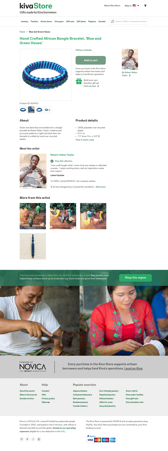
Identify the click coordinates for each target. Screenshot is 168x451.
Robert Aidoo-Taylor (62, 155)
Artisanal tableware (82, 395)
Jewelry (24, 22)
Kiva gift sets (132, 399)
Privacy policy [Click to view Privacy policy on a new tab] (48, 399)
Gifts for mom (106, 402)
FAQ (44, 395)
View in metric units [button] (85, 140)
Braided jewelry (80, 402)
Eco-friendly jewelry (109, 391)
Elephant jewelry (107, 395)
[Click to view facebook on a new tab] (39, 439)
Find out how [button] (91, 86)
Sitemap (46, 402)
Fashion (34, 22)
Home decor (46, 22)
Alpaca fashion (80, 391)
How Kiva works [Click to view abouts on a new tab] (27, 391)
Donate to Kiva (27, 399)
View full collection (61, 161)
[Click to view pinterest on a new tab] (22, 439)
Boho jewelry (79, 399)
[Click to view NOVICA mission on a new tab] (33, 367)
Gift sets (70, 22)
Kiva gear (59, 22)
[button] (112, 22)
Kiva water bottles (134, 395)
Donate (102, 22)
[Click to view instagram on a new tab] (34, 439)
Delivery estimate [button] (84, 50)
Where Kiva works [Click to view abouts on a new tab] (28, 395)
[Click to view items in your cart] (145, 6)
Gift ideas (81, 22)
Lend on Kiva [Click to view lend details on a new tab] (133, 368)
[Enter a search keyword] (128, 21)
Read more (101, 187)
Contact (45, 391)
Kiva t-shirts (132, 391)
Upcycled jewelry (107, 406)
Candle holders (80, 406)
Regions (92, 22)
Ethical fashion (106, 399)
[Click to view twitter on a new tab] (28, 439)
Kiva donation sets (134, 402)
